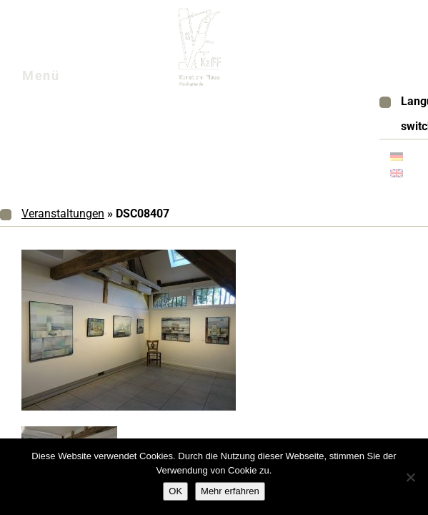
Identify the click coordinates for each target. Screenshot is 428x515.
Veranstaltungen (62, 213)
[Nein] (410, 477)
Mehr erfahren (230, 491)
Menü (58, 79)
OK (175, 491)
